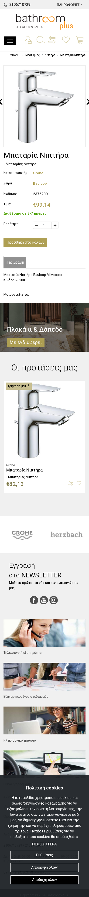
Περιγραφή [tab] (15, 262)
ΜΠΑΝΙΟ (15, 55)
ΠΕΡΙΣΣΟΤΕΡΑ (44, 844)
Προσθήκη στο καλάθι (25, 242)
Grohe (38, 173)
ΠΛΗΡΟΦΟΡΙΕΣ (68, 5)
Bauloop (40, 183)
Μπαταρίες (32, 55)
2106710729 (19, 4)
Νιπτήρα (50, 55)
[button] (52, 43)
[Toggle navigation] (10, 41)
